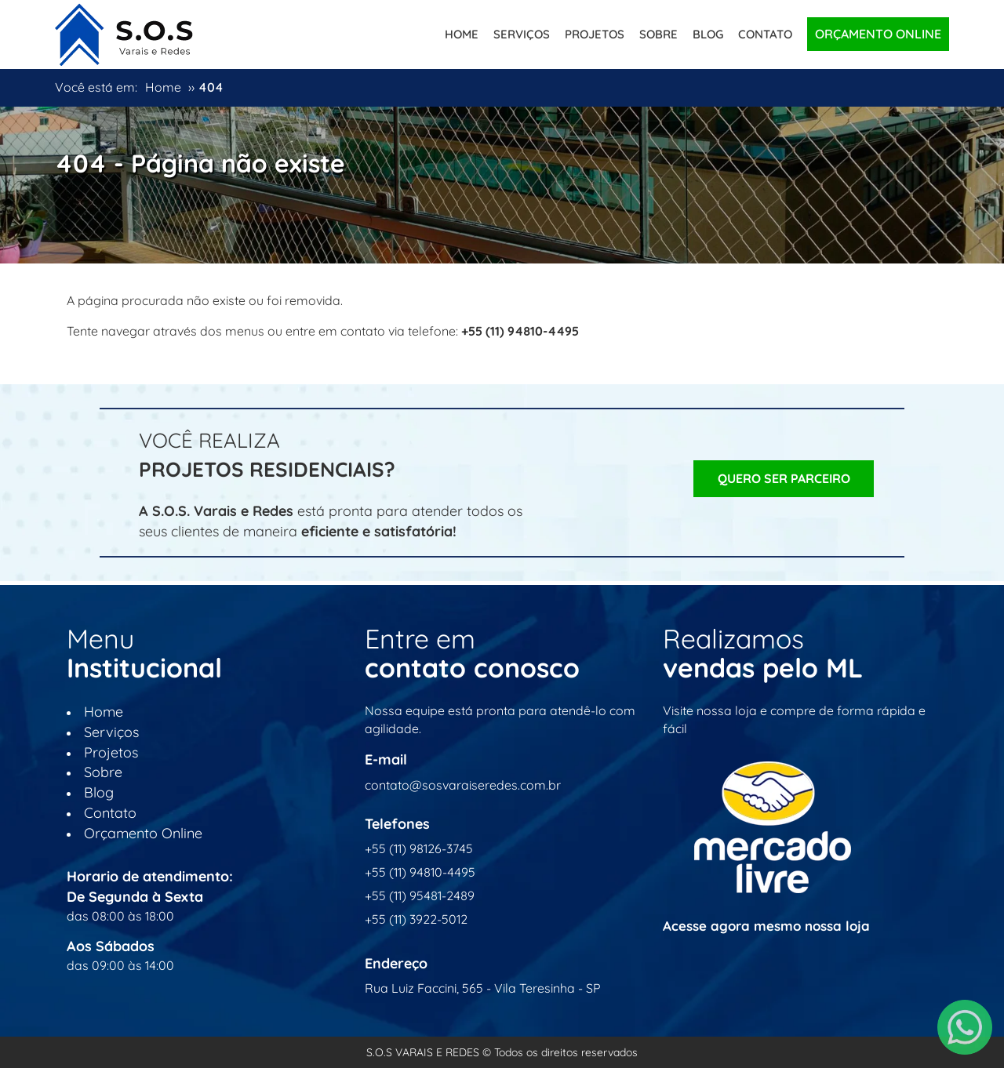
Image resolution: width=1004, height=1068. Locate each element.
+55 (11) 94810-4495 (420, 872)
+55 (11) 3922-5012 (416, 919)
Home (461, 34)
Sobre (658, 34)
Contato (765, 34)
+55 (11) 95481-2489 (420, 895)
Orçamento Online (878, 34)
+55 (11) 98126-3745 (419, 848)
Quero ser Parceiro (784, 478)
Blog (708, 34)
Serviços (521, 34)
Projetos (594, 34)
